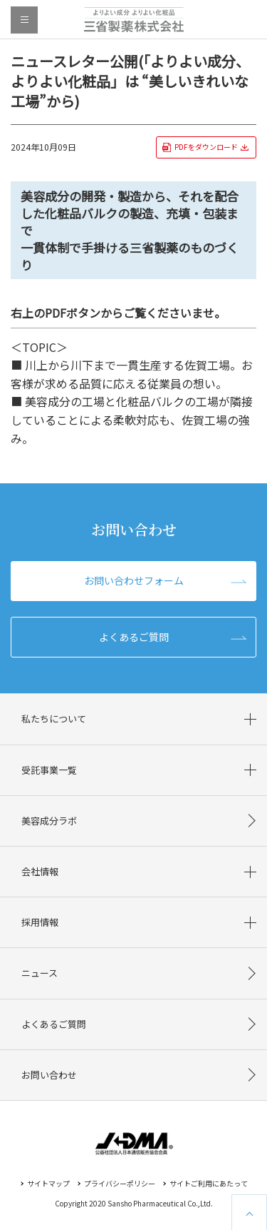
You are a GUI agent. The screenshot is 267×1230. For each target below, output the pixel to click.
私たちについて (53, 718)
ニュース (39, 972)
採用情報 (39, 922)
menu (24, 20)
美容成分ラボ (49, 820)
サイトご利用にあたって (208, 1183)
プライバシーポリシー (119, 1183)
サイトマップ (48, 1183)
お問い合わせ (49, 1075)
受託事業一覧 (49, 770)
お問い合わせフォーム (134, 580)
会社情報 (39, 871)
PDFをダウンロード (206, 146)
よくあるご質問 (134, 637)
